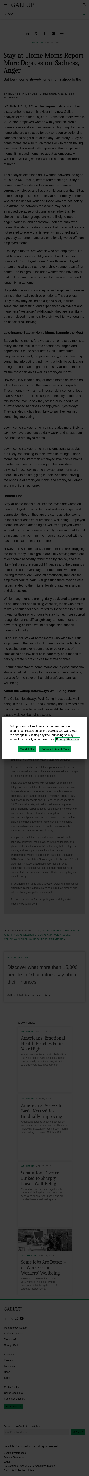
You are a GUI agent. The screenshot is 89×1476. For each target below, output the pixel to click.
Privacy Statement (67, 739)
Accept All (27, 749)
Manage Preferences (55, 749)
